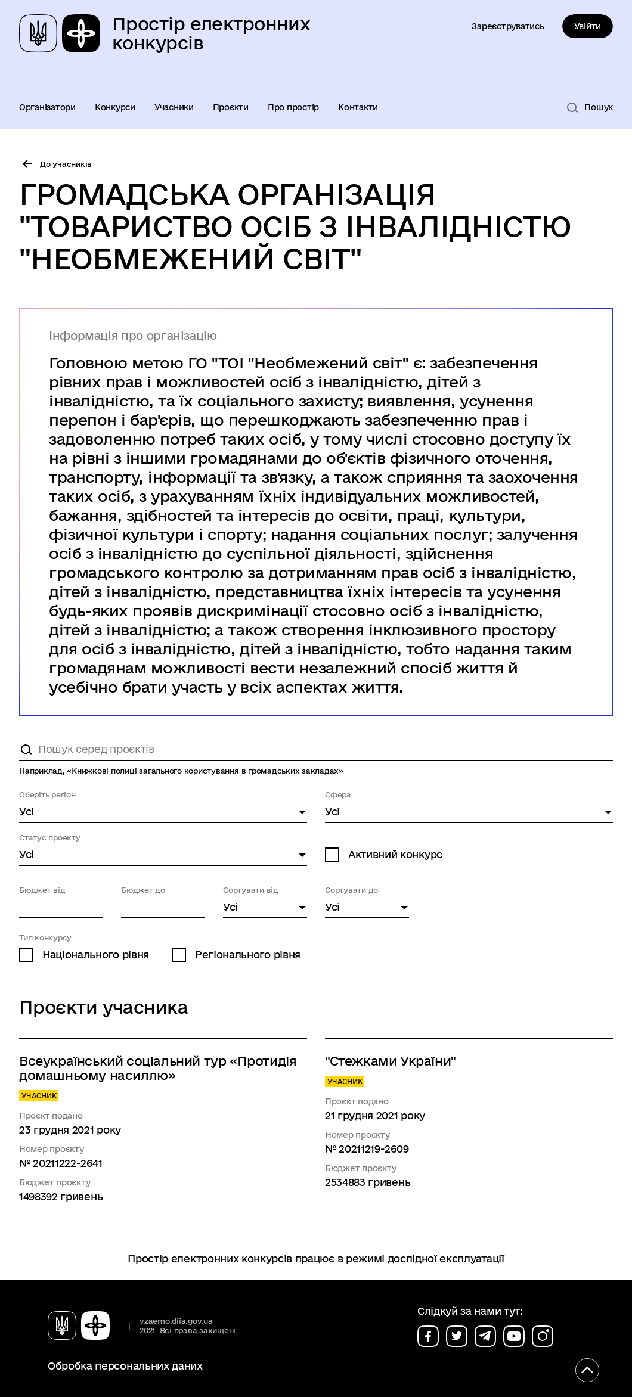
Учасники (174, 107)
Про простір (293, 107)
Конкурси (115, 107)
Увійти (587, 26)
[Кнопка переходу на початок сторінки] (587, 1370)
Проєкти (231, 107)
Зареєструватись (508, 26)
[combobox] (163, 812)
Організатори (47, 107)
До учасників (66, 164)
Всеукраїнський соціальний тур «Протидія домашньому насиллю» (157, 1068)
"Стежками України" (390, 1061)
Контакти (358, 107)
